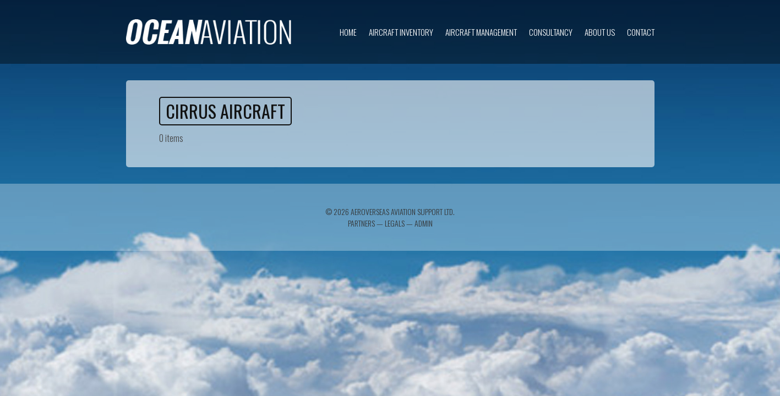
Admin (423, 223)
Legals (395, 223)
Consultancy (550, 32)
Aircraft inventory (401, 32)
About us (600, 32)
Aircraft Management (481, 32)
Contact (640, 32)
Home (348, 32)
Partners (361, 223)
